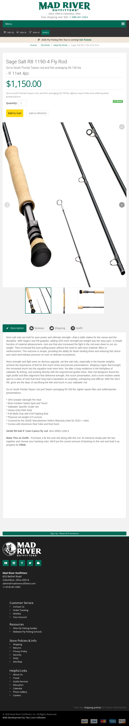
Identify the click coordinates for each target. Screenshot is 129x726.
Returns (17, 647)
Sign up (36, 32)
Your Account (20, 617)
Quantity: (11, 103)
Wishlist (17, 613)
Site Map (17, 661)
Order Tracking (20, 610)
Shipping (57, 328)
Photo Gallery (20, 691)
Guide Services (20, 681)
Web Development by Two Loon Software (24, 717)
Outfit (76, 328)
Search (45, 32)
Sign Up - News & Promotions (64, 533)
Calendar (17, 688)
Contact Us (18, 606)
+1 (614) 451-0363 (11, 586)
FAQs (15, 658)
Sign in (23, 32)
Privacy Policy (20, 651)
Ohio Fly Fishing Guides (25, 628)
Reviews (36, 328)
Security (17, 654)
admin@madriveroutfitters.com (19, 583)
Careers (17, 695)
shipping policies (92, 707)
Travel (16, 678)
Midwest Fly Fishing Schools (27, 631)
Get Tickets (85, 40)
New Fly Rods (60, 45)
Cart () (10, 32)
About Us (18, 674)
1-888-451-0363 (79, 17)
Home (33, 45)
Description (14, 328)
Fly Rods (45, 45)
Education (18, 684)
